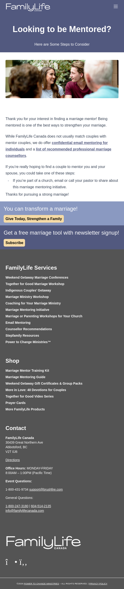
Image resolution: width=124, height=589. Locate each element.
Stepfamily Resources (22, 335)
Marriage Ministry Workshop (27, 297)
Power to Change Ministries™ (28, 342)
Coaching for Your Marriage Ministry (33, 303)
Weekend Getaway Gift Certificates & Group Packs (44, 383)
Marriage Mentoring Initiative (27, 310)
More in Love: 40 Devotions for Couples (36, 390)
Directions (13, 460)
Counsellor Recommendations (29, 329)
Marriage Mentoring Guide (25, 377)
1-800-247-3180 (17, 506)
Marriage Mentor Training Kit (27, 370)
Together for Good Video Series (30, 396)
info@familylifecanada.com (25, 510)
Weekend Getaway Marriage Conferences (37, 277)
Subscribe (14, 243)
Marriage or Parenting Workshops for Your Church (44, 316)
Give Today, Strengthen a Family (34, 219)
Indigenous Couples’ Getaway (28, 290)
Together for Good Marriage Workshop (35, 284)
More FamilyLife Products (25, 409)
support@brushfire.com (46, 489)
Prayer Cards (15, 403)
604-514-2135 (41, 506)
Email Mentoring (18, 322)
